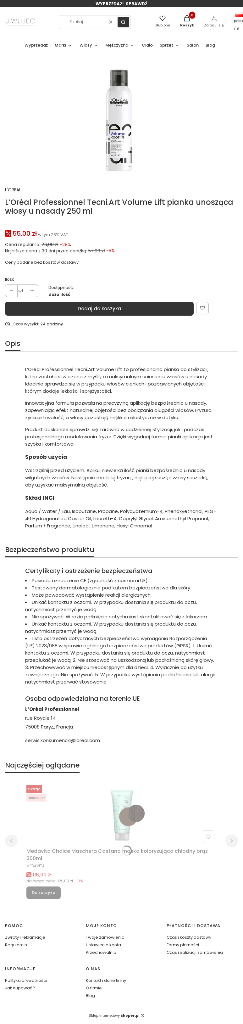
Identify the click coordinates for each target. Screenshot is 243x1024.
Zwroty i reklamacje (25, 937)
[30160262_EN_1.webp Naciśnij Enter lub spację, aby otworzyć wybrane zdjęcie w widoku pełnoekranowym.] (119, 120)
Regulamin (16, 945)
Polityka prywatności (26, 980)
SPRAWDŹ (136, 4)
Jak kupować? (20, 988)
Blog (90, 996)
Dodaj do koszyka (99, 308)
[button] (123, 22)
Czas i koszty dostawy (189, 937)
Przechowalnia (101, 952)
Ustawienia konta (103, 945)
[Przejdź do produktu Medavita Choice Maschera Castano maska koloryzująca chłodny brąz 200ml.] (121, 814)
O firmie (94, 988)
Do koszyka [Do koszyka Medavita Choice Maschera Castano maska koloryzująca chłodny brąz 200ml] (43, 893)
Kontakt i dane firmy (106, 980)
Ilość (9, 279)
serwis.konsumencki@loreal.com (62, 740)
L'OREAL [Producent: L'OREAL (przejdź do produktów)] (13, 190)
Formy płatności (183, 945)
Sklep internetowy (114, 1015)
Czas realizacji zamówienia (195, 952)
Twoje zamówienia (105, 937)
